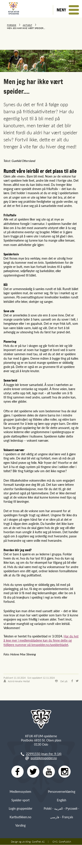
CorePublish (65, 841)
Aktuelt (27, 25)
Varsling (20, 825)
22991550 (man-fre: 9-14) (43, 754)
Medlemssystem (20, 791)
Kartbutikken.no (20, 817)
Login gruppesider (20, 808)
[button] (67, 10)
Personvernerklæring (61, 791)
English (61, 800)
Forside (11, 25)
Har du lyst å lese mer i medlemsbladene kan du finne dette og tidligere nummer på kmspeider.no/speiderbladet (41, 640)
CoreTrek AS (38, 841)
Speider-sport (20, 800)
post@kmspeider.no (44, 758)
